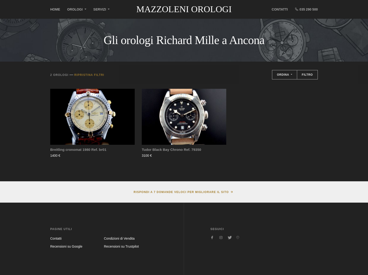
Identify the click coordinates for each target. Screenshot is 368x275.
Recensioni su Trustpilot (121, 246)
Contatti (280, 9)
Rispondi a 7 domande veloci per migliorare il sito (181, 192)
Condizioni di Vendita (119, 238)
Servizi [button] (100, 9)
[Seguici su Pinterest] (238, 237)
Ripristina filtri (89, 75)
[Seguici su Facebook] (212, 237)
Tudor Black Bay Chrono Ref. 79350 (171, 150)
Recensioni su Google (66, 246)
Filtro (307, 74)
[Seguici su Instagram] (221, 237)
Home (55, 9)
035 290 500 (306, 9)
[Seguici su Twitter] (229, 237)
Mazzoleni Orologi (184, 9)
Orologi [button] (75, 9)
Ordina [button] (283, 74)
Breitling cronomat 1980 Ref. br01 (78, 150)
